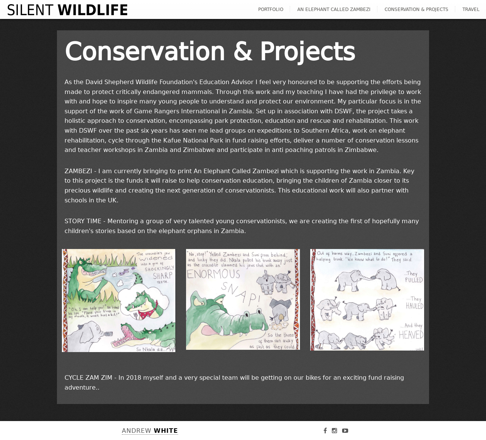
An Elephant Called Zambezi (334, 9)
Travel (471, 9)
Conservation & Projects (416, 9)
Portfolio (270, 9)
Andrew (150, 430)
